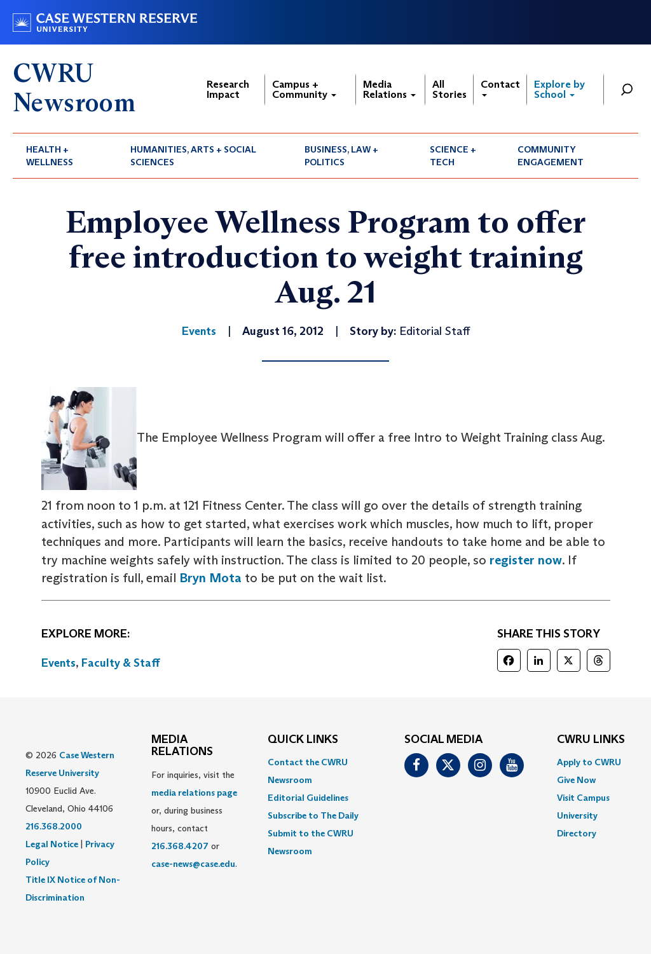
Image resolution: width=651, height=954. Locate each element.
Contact (500, 87)
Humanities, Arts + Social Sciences (193, 156)
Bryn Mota (210, 577)
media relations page (194, 792)
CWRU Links (591, 739)
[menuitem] (65, 155)
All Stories (449, 89)
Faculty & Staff (120, 663)
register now (526, 560)
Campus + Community (304, 89)
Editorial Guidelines (308, 797)
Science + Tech (453, 156)
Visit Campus (583, 797)
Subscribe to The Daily (313, 815)
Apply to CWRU (589, 762)
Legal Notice (51, 844)
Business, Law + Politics (341, 156)
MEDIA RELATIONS (182, 746)
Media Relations (389, 89)
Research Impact (228, 89)
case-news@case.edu (193, 863)
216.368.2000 (53, 826)
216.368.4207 (180, 846)
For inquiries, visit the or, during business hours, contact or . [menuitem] (194, 819)
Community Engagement (550, 156)
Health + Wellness (49, 156)
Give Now (576, 780)
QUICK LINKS (303, 739)
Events (58, 663)
